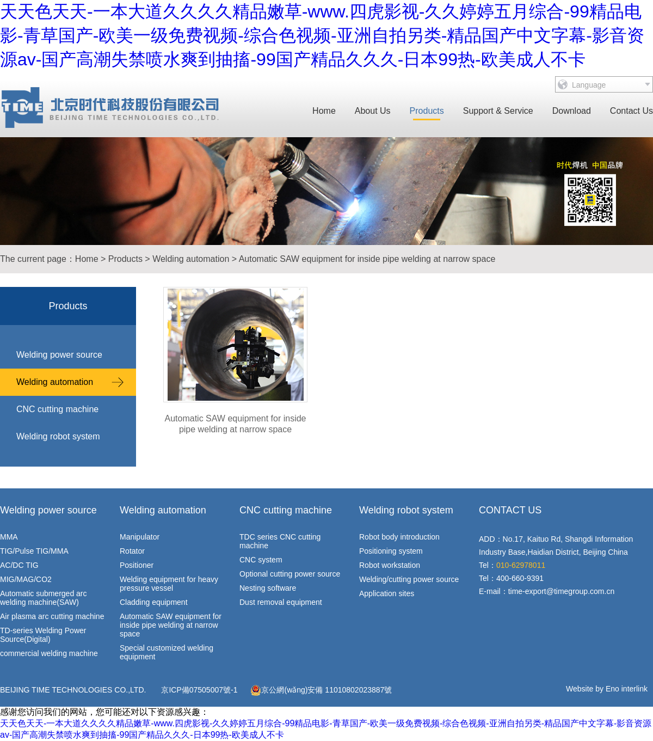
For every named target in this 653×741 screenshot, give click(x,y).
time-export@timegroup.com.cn (561, 591)
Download (571, 110)
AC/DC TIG (19, 565)
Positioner (136, 565)
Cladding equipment (154, 602)
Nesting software (267, 588)
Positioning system (391, 551)
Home (324, 110)
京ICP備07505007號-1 (199, 689)
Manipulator (139, 536)
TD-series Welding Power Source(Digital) (43, 635)
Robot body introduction (399, 536)
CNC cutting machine (57, 409)
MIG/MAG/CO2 (26, 579)
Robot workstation (389, 565)
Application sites (386, 593)
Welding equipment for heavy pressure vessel (169, 583)
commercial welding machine (49, 653)
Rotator (132, 551)
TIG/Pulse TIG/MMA (34, 551)
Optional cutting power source (289, 573)
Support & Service (498, 110)
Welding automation (190, 259)
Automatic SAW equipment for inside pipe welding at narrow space (367, 259)
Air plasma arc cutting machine (52, 616)
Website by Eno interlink (607, 688)
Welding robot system (58, 436)
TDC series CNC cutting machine (280, 541)
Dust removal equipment (280, 602)
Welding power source (59, 354)
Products (427, 110)
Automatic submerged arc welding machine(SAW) (43, 598)
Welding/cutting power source (409, 579)
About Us (373, 110)
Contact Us (631, 110)
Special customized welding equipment (166, 652)
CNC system (260, 559)
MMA (9, 536)
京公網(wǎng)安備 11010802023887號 (321, 690)
